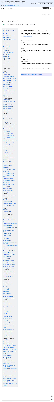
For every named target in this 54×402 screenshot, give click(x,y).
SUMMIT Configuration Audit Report (10, 351)
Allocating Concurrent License (9, 306)
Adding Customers (6, 199)
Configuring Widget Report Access (9, 137)
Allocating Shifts (6, 291)
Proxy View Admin (6, 182)
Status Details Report (7, 336)
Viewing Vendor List (7, 211)
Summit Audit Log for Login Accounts (10, 349)
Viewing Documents (7, 233)
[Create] (46, 8)
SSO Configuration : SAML (8, 108)
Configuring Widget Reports (8, 135)
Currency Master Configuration (9, 150)
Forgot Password (6, 46)
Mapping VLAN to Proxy (7, 188)
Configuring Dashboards (7, 153)
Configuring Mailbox (7, 240)
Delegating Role (6, 50)
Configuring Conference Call (8, 262)
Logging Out (5, 48)
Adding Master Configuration (8, 260)
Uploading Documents (7, 235)
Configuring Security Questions (9, 320)
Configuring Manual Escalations (9, 298)
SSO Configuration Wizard (8, 104)
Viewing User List (6, 74)
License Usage (6, 300)
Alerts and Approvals (7, 37)
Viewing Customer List (7, 201)
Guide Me (5, 313)
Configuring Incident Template (9, 268)
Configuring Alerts (6, 258)
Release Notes (24, 74)
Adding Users (5, 72)
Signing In (5, 33)
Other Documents (38, 74)
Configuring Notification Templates (9, 250)
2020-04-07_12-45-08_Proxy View (9, 378)
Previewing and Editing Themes (9, 101)
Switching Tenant (6, 54)
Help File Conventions (7, 58)
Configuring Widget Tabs (8, 133)
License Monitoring (6, 304)
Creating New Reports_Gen (8, 341)
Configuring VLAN (6, 186)
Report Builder (5, 167)
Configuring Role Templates (8, 76)
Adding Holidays (6, 286)
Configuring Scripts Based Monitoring (10, 223)
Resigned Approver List (7, 84)
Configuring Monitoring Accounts (9, 219)
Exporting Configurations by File (9, 142)
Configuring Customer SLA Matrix (9, 203)
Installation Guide (31, 74)
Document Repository (7, 61)
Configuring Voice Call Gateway (9, 254)
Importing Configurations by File (9, 144)
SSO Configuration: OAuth (8, 110)
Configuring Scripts (6, 221)
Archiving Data (6, 171)
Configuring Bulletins (7, 256)
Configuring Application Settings (9, 157)
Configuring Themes (7, 99)
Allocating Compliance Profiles (9, 272)
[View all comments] (51, 397)
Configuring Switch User (7, 88)
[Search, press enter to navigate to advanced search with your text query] (25, 8)
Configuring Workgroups (7, 165)
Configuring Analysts (7, 161)
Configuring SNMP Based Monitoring (10, 227)
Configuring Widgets (7, 131)
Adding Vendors (6, 209)
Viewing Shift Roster (7, 293)
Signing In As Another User (8, 52)
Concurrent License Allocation (9, 66)
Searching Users (6, 56)
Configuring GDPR (6, 311)
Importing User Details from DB (9, 92)
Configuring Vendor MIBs (8, 215)
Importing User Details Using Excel (9, 90)
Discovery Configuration (7, 217)
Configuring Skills (6, 280)
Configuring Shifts (6, 289)
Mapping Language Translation (9, 163)
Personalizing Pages (7, 44)
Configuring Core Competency (9, 284)
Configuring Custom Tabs (8, 82)
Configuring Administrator (8, 318)
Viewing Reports (6, 339)
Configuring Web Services (8, 178)
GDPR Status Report (7, 357)
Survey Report (5, 353)
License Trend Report (7, 355)
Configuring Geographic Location (9, 128)
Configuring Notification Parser (9, 248)
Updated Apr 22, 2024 (45, 14)
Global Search (6, 42)
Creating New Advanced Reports (9, 345)
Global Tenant (5, 63)
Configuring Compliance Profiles (9, 270)
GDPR (4, 309)
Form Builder (5, 114)
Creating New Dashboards (8, 343)
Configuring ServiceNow (7, 192)
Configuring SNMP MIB (7, 225)
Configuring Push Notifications (9, 264)
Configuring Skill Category (8, 282)
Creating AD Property (7, 333)
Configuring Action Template (8, 266)
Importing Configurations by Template (10, 140)
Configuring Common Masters (9, 126)
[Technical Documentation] (6, 8)
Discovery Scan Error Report (8, 347)
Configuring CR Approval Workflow (9, 196)
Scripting (5, 385)
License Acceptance (7, 302)
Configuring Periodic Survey (8, 173)
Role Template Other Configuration (9, 80)
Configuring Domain (7, 155)
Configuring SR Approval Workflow (9, 194)
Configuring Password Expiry (8, 329)
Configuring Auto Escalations (8, 296)
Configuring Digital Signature (8, 190)
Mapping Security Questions (8, 322)
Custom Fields (5, 116)
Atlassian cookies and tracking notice (11, 5)
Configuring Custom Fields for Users (10, 122)
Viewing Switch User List (7, 86)
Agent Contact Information (8, 274)
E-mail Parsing (6, 238)
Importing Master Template (8, 159)
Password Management (7, 316)
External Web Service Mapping (9, 180)
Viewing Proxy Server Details (8, 184)
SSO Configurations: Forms (8, 106)
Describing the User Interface (9, 35)
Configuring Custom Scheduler (9, 169)
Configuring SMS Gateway (8, 252)
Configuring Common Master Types (10, 124)
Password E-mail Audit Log (8, 331)
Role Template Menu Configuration (9, 78)
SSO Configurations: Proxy (8, 112)
